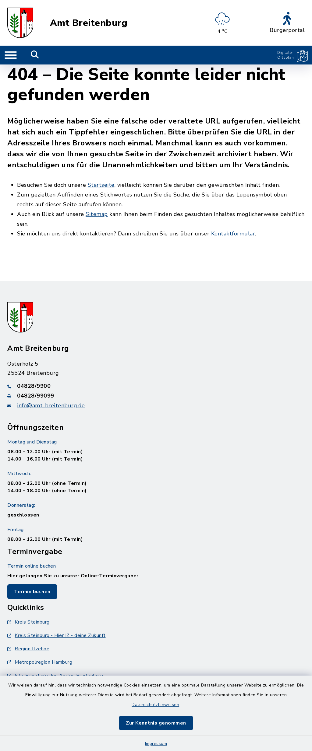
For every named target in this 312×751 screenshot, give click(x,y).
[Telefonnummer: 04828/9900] (156, 386)
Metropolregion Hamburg (39, 662)
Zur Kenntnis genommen (156, 723)
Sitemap (97, 214)
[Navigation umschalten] (10, 55)
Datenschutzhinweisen (155, 705)
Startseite (101, 185)
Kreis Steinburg (28, 622)
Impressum (156, 743)
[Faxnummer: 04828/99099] (156, 395)
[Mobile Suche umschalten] (35, 55)
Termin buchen (32, 591)
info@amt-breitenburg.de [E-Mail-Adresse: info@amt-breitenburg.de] (51, 405)
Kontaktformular (233, 233)
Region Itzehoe (28, 648)
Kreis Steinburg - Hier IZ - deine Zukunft (56, 635)
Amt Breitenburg (89, 23)
